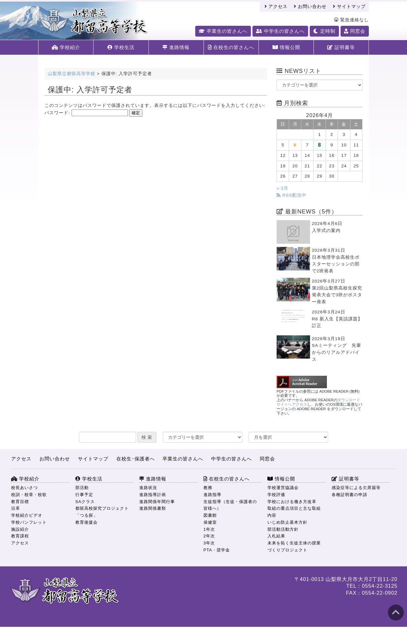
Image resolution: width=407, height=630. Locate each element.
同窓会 (354, 31)
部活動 (82, 487)
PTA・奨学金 (217, 550)
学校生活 (121, 47)
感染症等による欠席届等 (356, 487)
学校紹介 (66, 47)
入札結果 (276, 536)
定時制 (324, 31)
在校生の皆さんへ (231, 47)
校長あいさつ (24, 487)
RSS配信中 (292, 195)
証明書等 (341, 47)
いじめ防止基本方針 (287, 522)
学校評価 (276, 494)
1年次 (209, 529)
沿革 (15, 508)
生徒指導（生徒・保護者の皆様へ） (230, 505)
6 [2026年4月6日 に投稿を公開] (295, 145)
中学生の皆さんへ (280, 31)
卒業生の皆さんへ (223, 31)
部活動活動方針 (283, 529)
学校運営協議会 (283, 487)
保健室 (210, 522)
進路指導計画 (152, 494)
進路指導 (212, 494)
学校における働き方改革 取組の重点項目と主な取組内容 (294, 508)
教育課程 (20, 536)
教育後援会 (86, 522)
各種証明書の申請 (349, 494)
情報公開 (286, 47)
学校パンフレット (29, 522)
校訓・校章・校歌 (29, 494)
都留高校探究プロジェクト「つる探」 (102, 512)
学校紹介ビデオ (26, 515)
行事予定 (84, 494)
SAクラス (85, 501)
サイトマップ (349, 6)
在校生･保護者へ (135, 458)
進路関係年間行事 (157, 501)
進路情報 (176, 47)
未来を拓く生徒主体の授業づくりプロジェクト (294, 546)
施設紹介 (20, 529)
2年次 (209, 536)
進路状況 (148, 487)
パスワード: (86, 112)
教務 (208, 487)
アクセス (276, 6)
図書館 (210, 515)
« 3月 (282, 188)
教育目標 (20, 501)
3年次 (209, 543)
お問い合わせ (310, 6)
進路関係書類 (152, 508)
